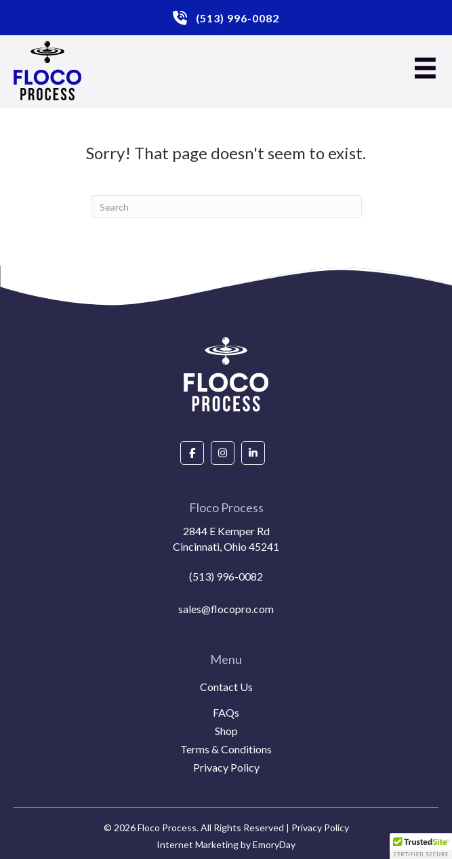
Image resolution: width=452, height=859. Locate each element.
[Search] (226, 206)
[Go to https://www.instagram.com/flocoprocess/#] (222, 453)
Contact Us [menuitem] (226, 687)
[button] (421, 846)
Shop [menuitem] (226, 731)
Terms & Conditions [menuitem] (226, 749)
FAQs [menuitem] (226, 713)
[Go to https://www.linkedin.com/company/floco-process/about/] (253, 453)
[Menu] (425, 68)
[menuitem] (226, 703)
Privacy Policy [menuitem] (226, 768)
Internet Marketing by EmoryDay (226, 844)
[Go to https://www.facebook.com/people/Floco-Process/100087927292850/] (192, 453)
